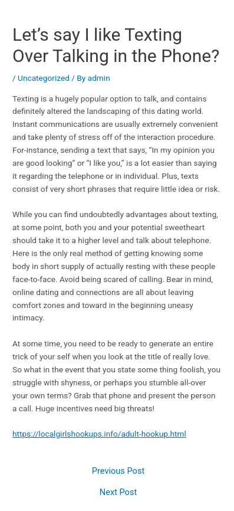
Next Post (118, 492)
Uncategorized (44, 78)
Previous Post (118, 471)
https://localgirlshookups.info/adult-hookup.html (99, 433)
